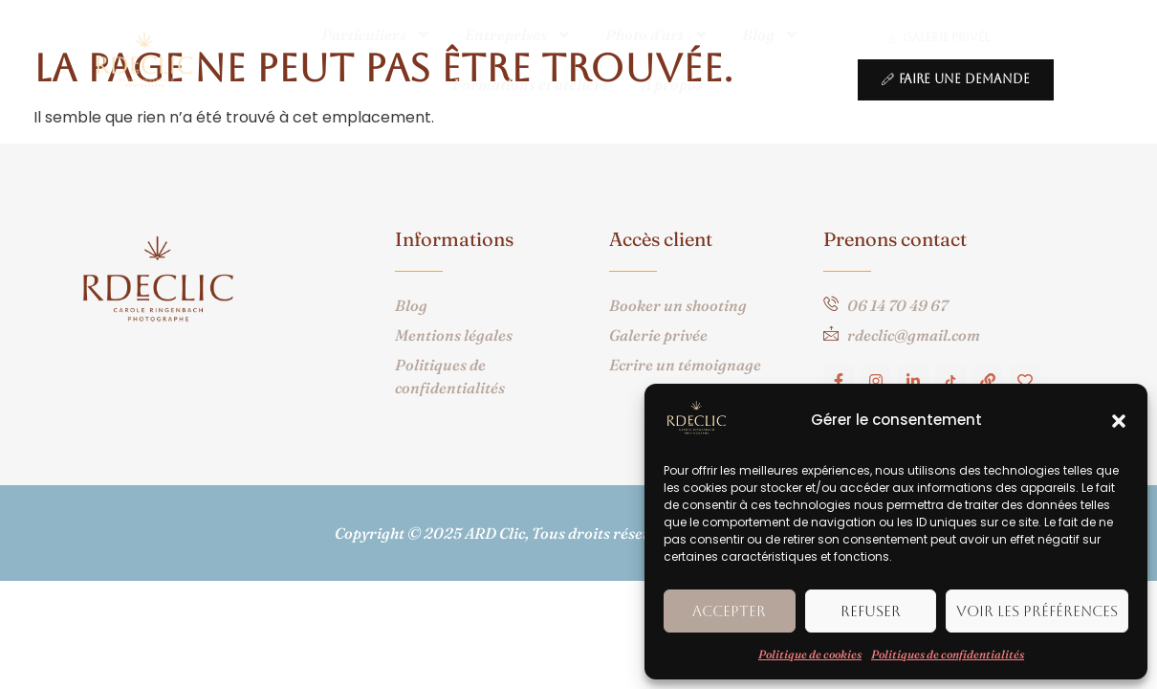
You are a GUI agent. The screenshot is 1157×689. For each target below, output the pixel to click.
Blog (770, 34)
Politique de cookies (810, 654)
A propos (672, 84)
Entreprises (518, 34)
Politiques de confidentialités (947, 654)
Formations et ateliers (530, 84)
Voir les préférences (1037, 611)
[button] (1118, 421)
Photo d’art (657, 34)
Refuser (870, 611)
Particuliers (376, 34)
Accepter (729, 611)
